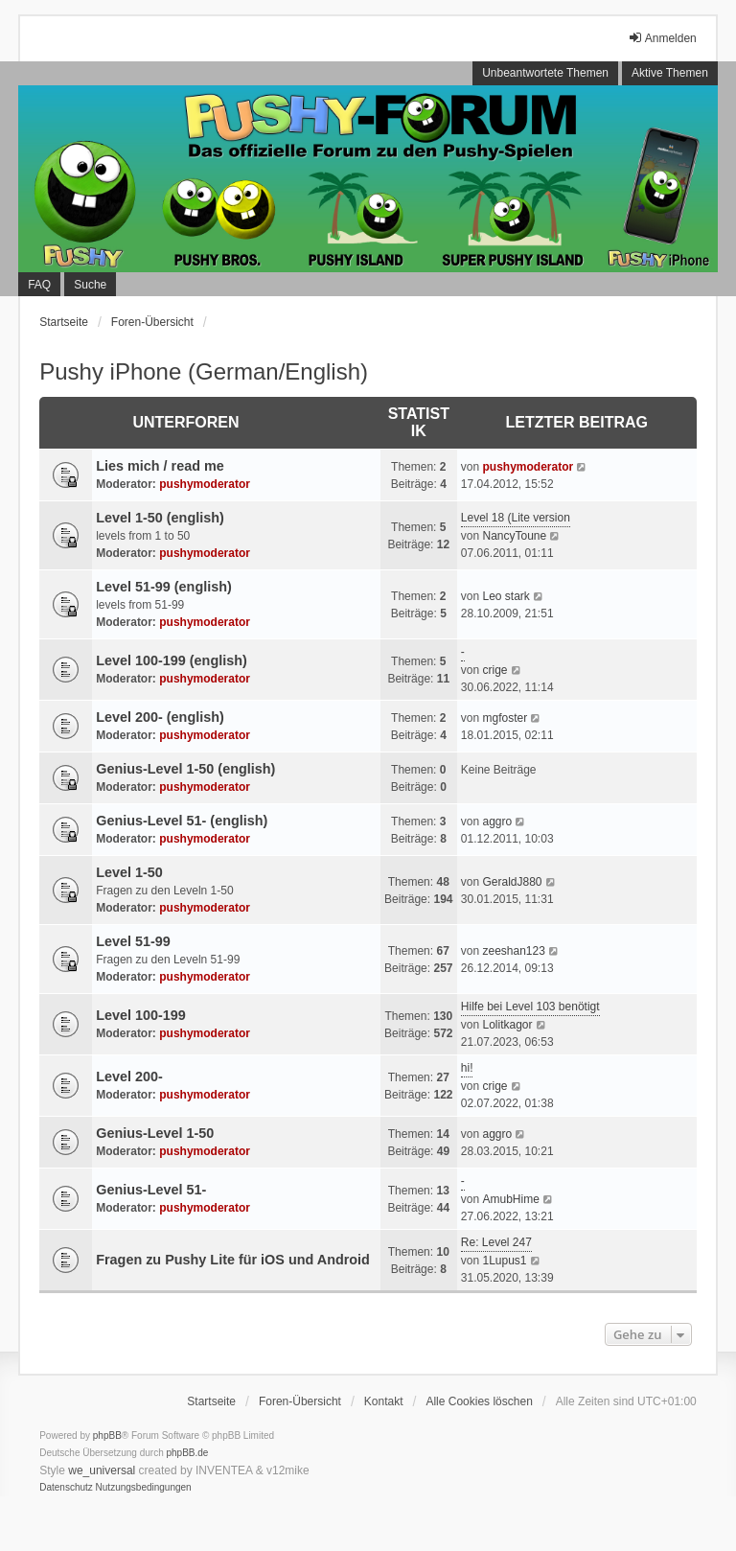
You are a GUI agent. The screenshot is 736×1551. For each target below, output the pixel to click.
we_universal (101, 1470)
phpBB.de (188, 1452)
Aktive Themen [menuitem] (670, 73)
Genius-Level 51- (151, 1189)
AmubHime (510, 1199)
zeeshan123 (513, 951)
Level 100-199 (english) (171, 660)
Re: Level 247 (496, 1242)
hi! (467, 1068)
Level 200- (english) (160, 717)
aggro (497, 821)
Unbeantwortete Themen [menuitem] (545, 73)
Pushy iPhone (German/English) (203, 371)
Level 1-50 (129, 872)
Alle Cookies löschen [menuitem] (479, 1401)
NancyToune (514, 536)
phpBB (107, 1435)
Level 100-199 (141, 1015)
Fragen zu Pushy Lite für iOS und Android (233, 1259)
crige (494, 670)
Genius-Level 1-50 (155, 1133)
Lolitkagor (507, 1024)
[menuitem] (66, 1487)
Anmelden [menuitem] (662, 38)
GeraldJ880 (511, 882)
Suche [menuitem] (90, 284)
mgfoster (504, 718)
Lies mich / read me (160, 466)
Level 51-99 (133, 941)
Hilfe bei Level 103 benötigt (530, 1006)
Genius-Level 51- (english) (181, 820)
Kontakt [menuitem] (383, 1401)
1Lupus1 (504, 1260)
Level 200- (129, 1076)
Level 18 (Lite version (515, 517)
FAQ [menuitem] (39, 284)
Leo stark (505, 596)
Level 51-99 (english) (164, 586)
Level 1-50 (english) (160, 517)
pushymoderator (204, 484)
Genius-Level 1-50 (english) (185, 768)
